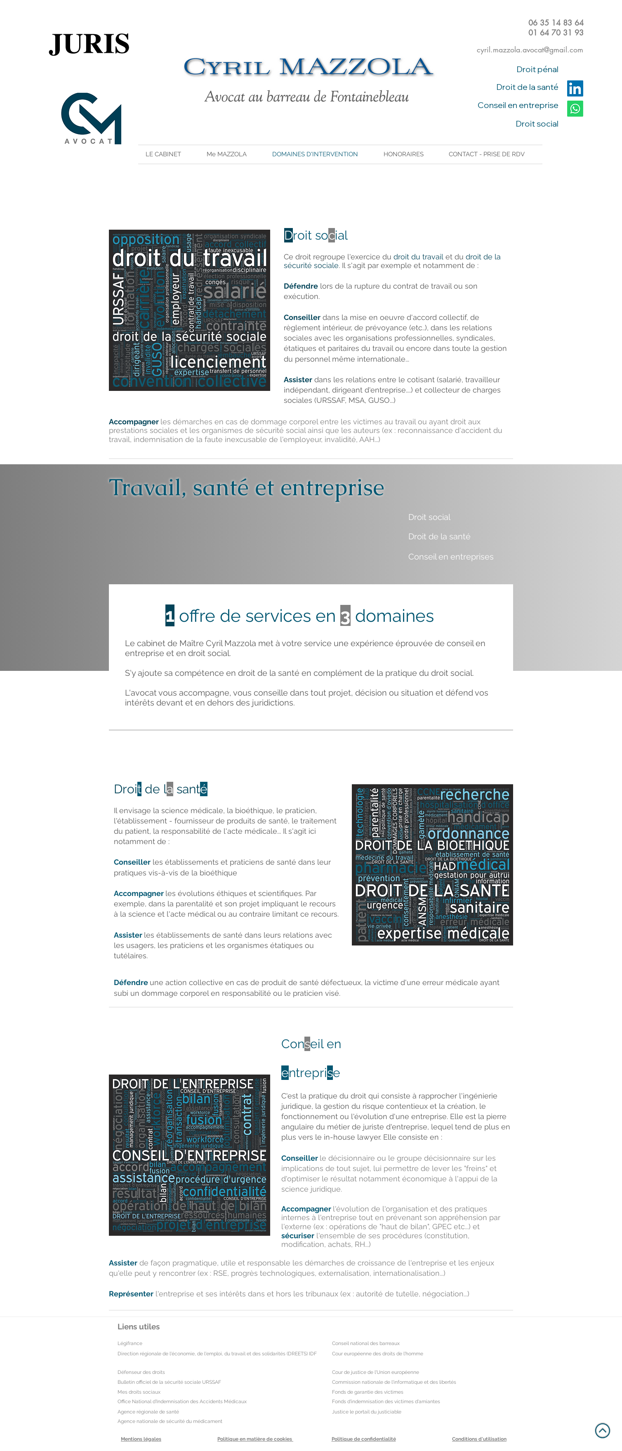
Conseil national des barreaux (366, 1343)
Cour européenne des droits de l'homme (377, 1354)
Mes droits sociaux (139, 1392)
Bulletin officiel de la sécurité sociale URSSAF (169, 1382)
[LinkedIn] (575, 88)
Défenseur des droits (141, 1372)
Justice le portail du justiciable (366, 1412)
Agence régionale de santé (148, 1412)
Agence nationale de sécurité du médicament (170, 1421)
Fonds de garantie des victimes (367, 1392)
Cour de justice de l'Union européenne (375, 1372)
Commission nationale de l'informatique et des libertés (394, 1382)
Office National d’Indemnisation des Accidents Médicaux (182, 1401)
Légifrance (130, 1343)
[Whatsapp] (575, 109)
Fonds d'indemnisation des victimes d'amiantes (386, 1401)
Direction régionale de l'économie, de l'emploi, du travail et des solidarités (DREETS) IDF (217, 1354)
